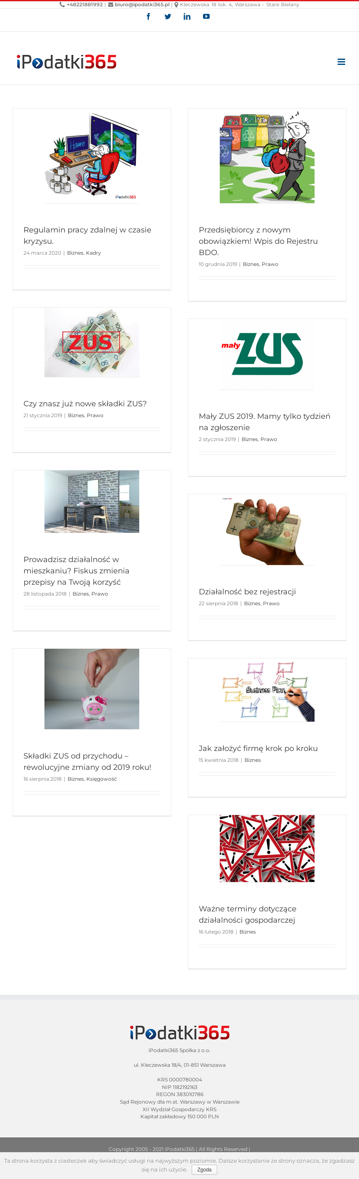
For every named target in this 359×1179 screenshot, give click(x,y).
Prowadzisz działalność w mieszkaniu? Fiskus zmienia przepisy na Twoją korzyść (76, 571)
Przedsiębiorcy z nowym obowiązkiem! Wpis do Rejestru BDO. (258, 241)
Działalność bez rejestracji (247, 591)
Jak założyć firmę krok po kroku (258, 748)
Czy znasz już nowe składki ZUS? (85, 403)
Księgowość (101, 779)
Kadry (93, 253)
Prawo (270, 264)
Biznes (75, 253)
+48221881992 (81, 4)
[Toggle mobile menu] (342, 61)
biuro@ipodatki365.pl (138, 4)
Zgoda (204, 1170)
